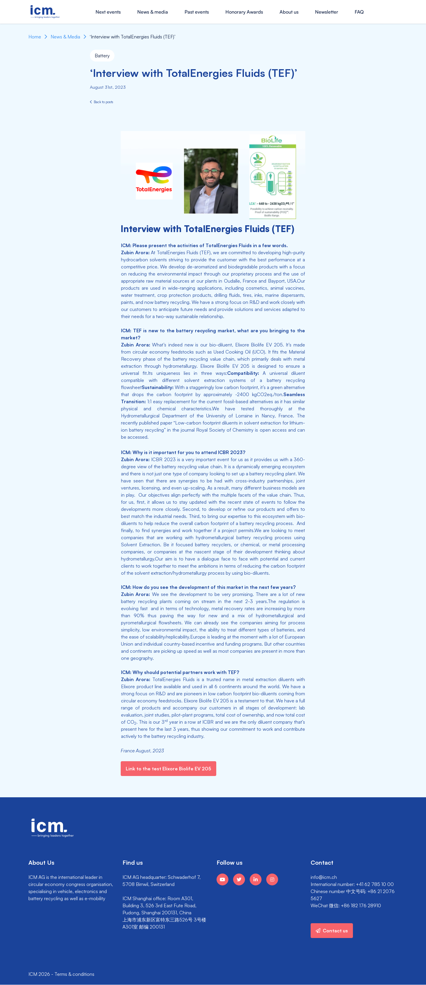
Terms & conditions (74, 974)
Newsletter (326, 12)
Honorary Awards (244, 12)
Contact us (332, 931)
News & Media (65, 37)
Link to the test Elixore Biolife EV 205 (168, 769)
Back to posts (101, 102)
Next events (108, 12)
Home (34, 37)
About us (289, 12)
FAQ (359, 12)
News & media (152, 12)
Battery (102, 56)
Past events (197, 12)
